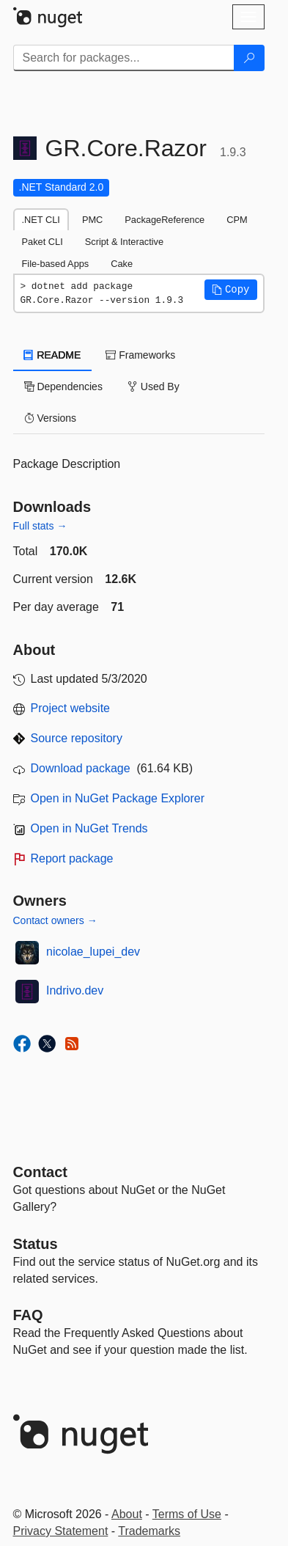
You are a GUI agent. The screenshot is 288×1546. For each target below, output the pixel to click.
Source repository (76, 738)
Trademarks (149, 1531)
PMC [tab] (92, 219)
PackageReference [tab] (164, 219)
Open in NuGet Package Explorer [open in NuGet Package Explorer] (117, 798)
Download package (80, 768)
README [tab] (52, 355)
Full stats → (40, 526)
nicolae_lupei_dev (93, 951)
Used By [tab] (154, 386)
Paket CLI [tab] (42, 241)
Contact (40, 1172)
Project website (71, 708)
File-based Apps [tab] (55, 263)
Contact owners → (55, 920)
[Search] (249, 58)
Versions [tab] (50, 418)
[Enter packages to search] (124, 58)
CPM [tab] (236, 219)
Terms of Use (186, 1514)
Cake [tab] (122, 263)
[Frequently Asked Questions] (28, 1315)
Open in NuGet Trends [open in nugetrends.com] (89, 828)
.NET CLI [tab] (41, 219)
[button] (230, 289)
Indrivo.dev (74, 990)
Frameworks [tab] (140, 355)
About (126, 1514)
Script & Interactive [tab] (124, 241)
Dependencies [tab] (63, 386)
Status (35, 1244)
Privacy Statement (60, 1531)
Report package (72, 858)
